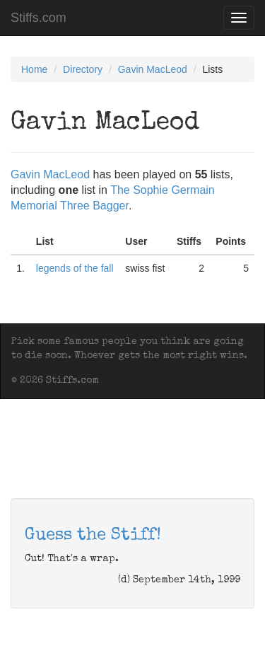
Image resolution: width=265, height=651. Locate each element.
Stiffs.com (38, 18)
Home (34, 69)
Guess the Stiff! (93, 535)
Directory (82, 69)
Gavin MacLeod (152, 69)
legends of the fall (75, 268)
